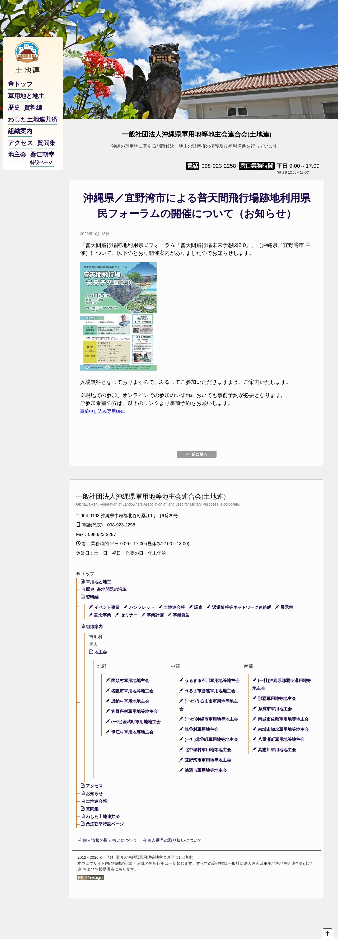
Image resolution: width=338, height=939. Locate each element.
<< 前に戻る (197, 454)
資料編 (90, 597)
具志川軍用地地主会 (275, 750)
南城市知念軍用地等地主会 (282, 729)
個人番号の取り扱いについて (183, 864)
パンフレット (142, 607)
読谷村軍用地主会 (200, 745)
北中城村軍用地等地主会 (206, 773)
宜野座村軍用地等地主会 (133, 711)
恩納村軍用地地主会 (129, 701)
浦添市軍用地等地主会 (204, 793)
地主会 (98, 652)
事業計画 (156, 615)
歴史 (14, 118)
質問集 (90, 832)
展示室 (295, 607)
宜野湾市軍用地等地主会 (206, 783)
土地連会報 (176, 607)
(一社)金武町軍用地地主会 (135, 722)
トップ (85, 574)
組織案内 (92, 627)
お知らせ (92, 817)
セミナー (128, 615)
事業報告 (184, 615)
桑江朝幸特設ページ (104, 847)
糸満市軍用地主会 (273, 709)
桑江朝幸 (42, 169)
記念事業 (101, 615)
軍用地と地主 (97, 582)
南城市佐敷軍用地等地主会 (282, 719)
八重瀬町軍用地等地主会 (280, 739)
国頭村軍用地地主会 (129, 681)
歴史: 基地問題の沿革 (105, 589)
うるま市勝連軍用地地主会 (209, 699)
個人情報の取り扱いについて (111, 864)
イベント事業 (105, 607)
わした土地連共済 (101, 839)
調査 (201, 607)
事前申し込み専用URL (106, 411)
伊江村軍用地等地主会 (131, 732)
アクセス (92, 809)
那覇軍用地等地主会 (275, 699)
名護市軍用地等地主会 (131, 691)
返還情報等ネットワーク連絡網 (247, 607)
